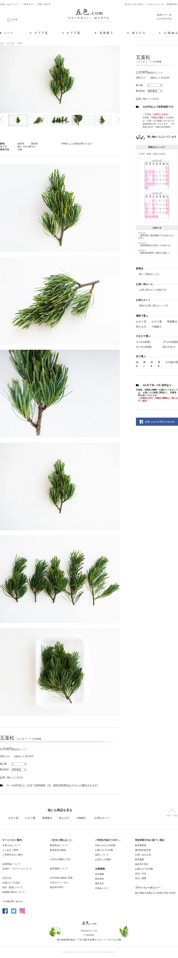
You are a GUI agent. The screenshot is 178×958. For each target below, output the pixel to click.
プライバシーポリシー (147, 887)
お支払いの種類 (103, 859)
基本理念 (99, 879)
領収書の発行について (13, 892)
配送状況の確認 (58, 850)
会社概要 (99, 874)
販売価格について (59, 868)
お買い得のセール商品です (152, 290)
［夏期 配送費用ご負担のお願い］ (154, 253)
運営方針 (99, 883)
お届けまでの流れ (11, 882)
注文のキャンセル (59, 882)
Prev (2, 119)
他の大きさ (168, 346)
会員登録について (11, 864)
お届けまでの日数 (104, 850)
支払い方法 (140, 873)
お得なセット (102, 818)
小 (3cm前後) (143, 341)
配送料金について (59, 845)
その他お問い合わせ (12, 901)
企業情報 (100, 869)
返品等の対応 (57, 887)
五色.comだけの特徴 (105, 845)
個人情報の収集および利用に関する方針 (155, 893)
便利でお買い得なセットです (154, 305)
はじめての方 (163, 19)
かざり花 (141, 321)
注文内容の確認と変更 (61, 878)
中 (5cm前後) (170, 341)
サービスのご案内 (12, 840)
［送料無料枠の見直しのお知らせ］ (155, 245)
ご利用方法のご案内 (12, 855)
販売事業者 (140, 845)
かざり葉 (10, 43)
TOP (2, 43)
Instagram (22, 911)
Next (118, 119)
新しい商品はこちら (149, 274)
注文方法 (6, 878)
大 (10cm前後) (144, 346)
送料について (102, 855)
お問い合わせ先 (143, 855)
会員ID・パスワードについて (17, 869)
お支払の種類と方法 (60, 859)
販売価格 (139, 859)
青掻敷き (172, 321)
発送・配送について (12, 887)
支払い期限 (140, 878)
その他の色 (171, 362)
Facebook (5, 911)
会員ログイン (163, 15)
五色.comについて (11, 845)
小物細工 (156, 326)
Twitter (13, 911)
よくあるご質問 (10, 850)
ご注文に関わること (61, 840)
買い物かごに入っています (161, 136)
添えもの (141, 326)
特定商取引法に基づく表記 (150, 840)
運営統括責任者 (143, 850)
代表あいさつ (102, 888)
